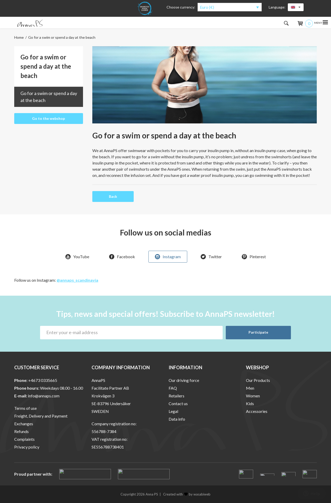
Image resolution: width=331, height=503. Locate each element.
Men (250, 388)
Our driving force (184, 380)
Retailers (176, 395)
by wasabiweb (197, 494)
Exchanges (23, 423)
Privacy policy (26, 446)
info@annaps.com (43, 395)
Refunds (21, 431)
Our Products (258, 380)
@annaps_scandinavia (77, 280)
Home (19, 37)
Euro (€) (207, 7)
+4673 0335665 (42, 380)
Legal (173, 411)
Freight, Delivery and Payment (40, 415)
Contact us (178, 403)
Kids (250, 403)
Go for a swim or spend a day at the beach (48, 96)
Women (253, 395)
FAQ (173, 388)
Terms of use (25, 408)
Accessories (256, 411)
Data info (177, 418)
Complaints (24, 439)
